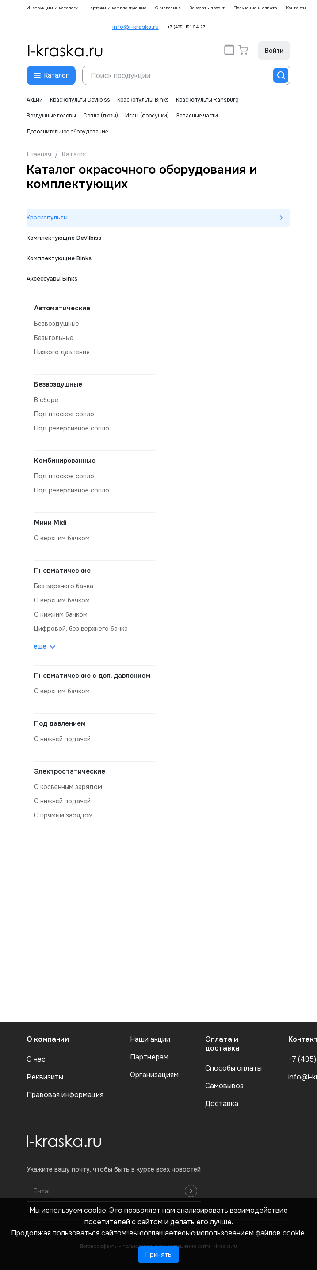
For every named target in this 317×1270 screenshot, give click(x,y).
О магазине (168, 8)
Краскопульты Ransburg (207, 99)
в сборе (46, 400)
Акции (35, 99)
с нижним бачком (61, 614)
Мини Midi (50, 522)
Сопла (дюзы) (100, 115)
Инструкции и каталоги (53, 8)
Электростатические (69, 771)
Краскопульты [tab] (47, 217)
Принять (158, 1254)
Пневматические (62, 570)
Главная (39, 154)
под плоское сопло (64, 414)
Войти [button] (274, 51)
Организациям (154, 1075)
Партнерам (149, 1057)
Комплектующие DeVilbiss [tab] (64, 238)
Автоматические (62, 308)
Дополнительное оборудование (67, 131)
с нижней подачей (62, 739)
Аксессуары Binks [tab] (52, 278)
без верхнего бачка (63, 586)
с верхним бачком (62, 538)
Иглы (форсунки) (147, 115)
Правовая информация (65, 1094)
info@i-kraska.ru (135, 27)
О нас (36, 1059)
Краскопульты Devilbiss (80, 99)
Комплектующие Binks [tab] (59, 258)
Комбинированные (64, 460)
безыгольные (53, 338)
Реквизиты (45, 1077)
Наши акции (150, 1039)
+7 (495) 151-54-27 (186, 27)
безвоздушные (56, 324)
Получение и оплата (255, 8)
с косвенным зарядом (68, 787)
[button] (51, 75)
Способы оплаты (233, 1068)
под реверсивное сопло (71, 428)
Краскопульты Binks (143, 99)
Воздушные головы (51, 115)
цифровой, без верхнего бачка (81, 629)
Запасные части (197, 115)
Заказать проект (207, 8)
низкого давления (62, 352)
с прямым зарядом (63, 815)
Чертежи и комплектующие (117, 8)
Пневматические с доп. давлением (92, 675)
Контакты (296, 8)
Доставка (221, 1103)
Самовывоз (224, 1086)
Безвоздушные (58, 384)
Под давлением (60, 723)
